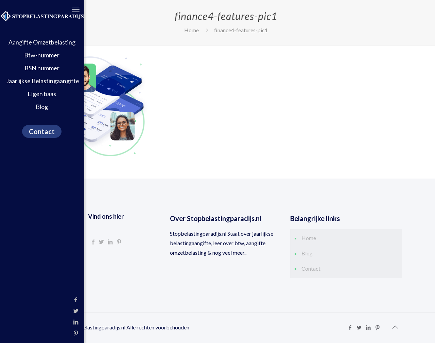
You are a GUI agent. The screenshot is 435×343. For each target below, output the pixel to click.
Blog (307, 253)
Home (191, 30)
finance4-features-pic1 (241, 30)
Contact (310, 268)
